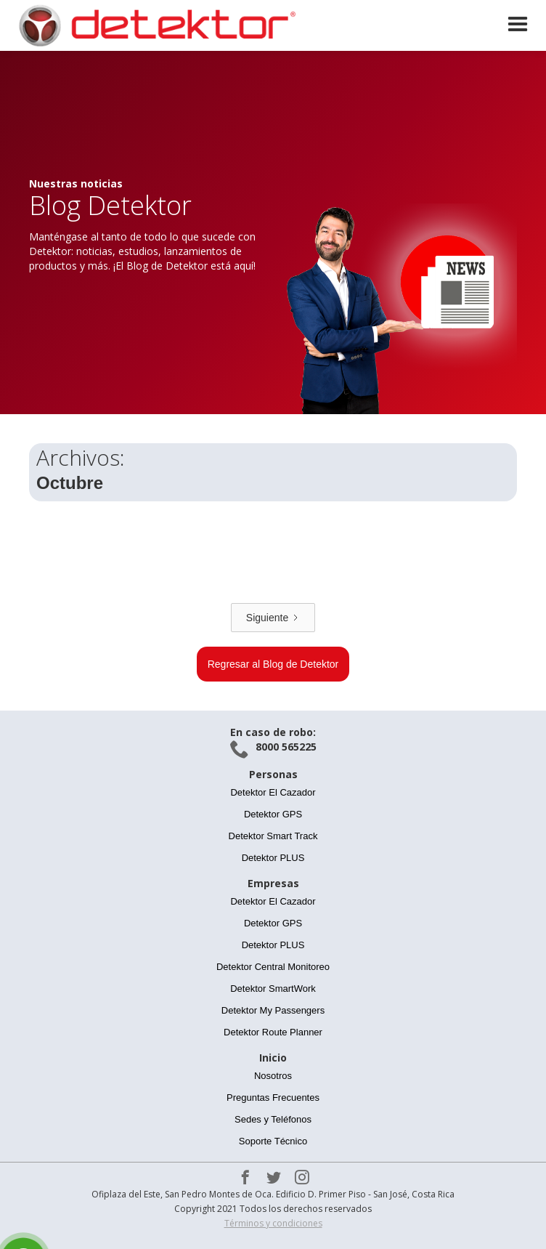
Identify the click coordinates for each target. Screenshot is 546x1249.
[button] (517, 25)
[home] (152, 25)
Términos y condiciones (273, 1223)
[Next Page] (273, 617)
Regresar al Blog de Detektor (273, 664)
